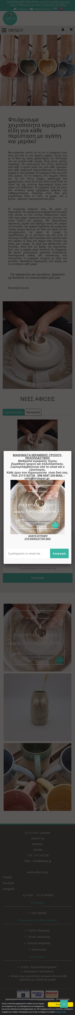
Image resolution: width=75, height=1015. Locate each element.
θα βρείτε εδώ (60, 1012)
